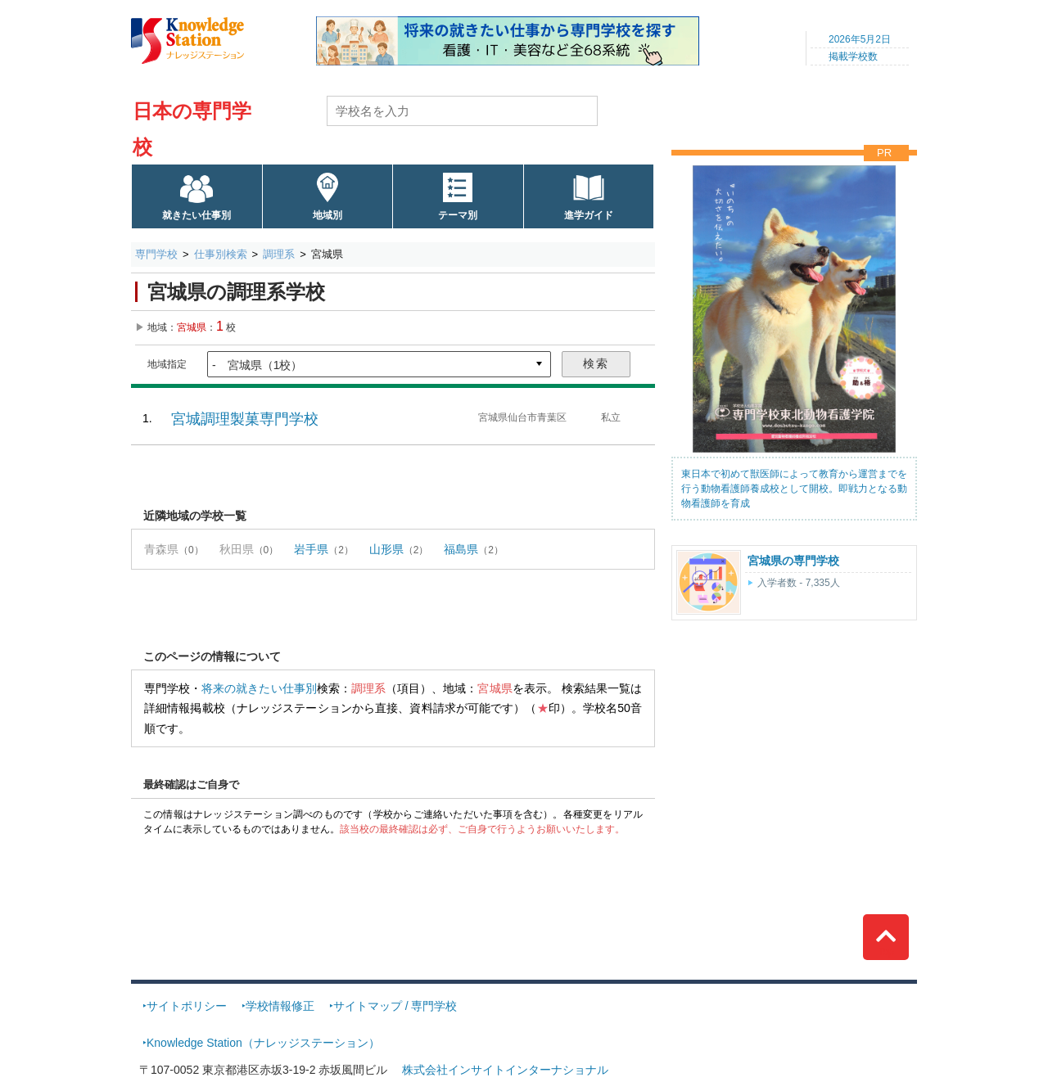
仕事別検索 (220, 254)
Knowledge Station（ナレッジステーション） (263, 1042)
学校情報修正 (280, 1005)
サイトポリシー (187, 1005)
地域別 (327, 215)
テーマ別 (457, 215)
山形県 (386, 549)
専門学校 (156, 254)
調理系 (279, 254)
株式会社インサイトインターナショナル (505, 1069)
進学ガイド (588, 215)
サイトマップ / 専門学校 (395, 1005)
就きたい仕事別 (196, 215)
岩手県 (311, 549)
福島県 (461, 549)
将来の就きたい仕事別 (259, 688)
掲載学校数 (853, 56)
